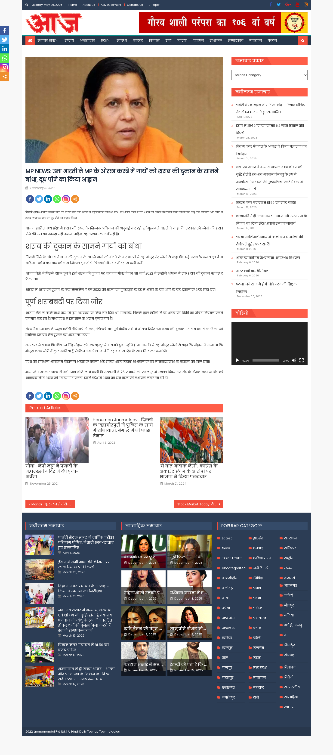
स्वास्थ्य (122, 40)
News (226, 548)
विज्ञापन (198, 40)
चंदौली (288, 595)
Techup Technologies (103, 731)
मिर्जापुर (289, 645)
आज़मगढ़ (290, 585)
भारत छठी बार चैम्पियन (252, 271)
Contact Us (135, 5)
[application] (269, 343)
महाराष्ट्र (258, 687)
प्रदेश (104, 40)
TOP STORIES (232, 558)
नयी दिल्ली (260, 568)
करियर (138, 40)
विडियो (182, 40)
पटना (257, 598)
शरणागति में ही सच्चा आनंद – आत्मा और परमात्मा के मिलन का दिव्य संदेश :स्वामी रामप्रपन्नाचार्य (271, 220)
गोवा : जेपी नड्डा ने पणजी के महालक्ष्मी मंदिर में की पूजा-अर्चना (51, 471)
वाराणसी (290, 578)
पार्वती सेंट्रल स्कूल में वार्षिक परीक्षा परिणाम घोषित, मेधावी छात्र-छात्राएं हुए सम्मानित (270, 108)
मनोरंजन (255, 40)
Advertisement (111, 5)
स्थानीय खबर (47, 40)
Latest (227, 538)
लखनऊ (290, 568)
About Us (89, 5)
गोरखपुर (227, 677)
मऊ (287, 635)
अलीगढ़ (227, 588)
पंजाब (257, 588)
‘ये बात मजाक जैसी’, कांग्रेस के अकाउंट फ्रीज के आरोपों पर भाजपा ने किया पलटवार (189, 471)
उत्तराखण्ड (228, 627)
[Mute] (294, 360)
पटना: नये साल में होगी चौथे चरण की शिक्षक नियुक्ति (266, 288)
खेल (168, 40)
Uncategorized (234, 568)
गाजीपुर (227, 667)
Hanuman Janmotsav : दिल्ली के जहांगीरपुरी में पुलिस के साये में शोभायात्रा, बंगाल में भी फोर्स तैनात (123, 428)
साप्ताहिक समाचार (143, 526)
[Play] (237, 360)
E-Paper (154, 5)
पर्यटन (272, 40)
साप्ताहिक (291, 697)
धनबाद (258, 548)
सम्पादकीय (235, 40)
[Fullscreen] (301, 360)
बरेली (257, 637)
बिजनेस (154, 40)
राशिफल (216, 40)
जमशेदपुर (228, 697)
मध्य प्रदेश (260, 667)
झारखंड (258, 538)
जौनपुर (289, 605)
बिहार (257, 657)
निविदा (258, 578)
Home (72, 5)
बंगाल (257, 627)
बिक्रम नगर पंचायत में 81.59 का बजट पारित (266, 202)
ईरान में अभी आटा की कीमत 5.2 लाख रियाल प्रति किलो (270, 129)
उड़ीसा (226, 608)
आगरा (226, 598)
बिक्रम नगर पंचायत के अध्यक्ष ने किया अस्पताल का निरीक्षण (271, 150)
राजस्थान (290, 538)
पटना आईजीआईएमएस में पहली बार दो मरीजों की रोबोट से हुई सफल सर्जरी (269, 241)
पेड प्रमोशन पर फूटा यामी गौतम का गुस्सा (159, 557)
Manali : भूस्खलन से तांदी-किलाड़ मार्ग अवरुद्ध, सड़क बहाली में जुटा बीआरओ (53, 504)
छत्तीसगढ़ (228, 687)
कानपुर (227, 647)
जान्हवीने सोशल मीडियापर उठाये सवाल (203, 628)
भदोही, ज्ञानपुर (293, 625)
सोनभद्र (289, 655)
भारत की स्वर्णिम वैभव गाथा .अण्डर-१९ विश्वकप (268, 257)
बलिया (289, 615)
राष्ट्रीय (69, 40)
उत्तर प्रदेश (228, 618)
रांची (256, 697)
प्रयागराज (259, 618)
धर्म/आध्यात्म (262, 558)
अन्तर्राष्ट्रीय (87, 40)
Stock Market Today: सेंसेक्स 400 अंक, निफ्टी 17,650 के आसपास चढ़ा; (200, 504)
